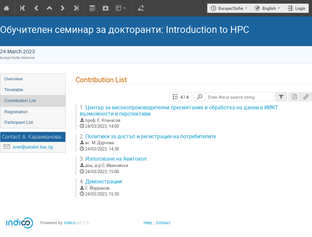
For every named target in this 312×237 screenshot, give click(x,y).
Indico (70, 222)
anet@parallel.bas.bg (33, 147)
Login (300, 8)
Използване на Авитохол (113, 158)
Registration (16, 111)
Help (148, 222)
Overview (13, 78)
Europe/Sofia (230, 8)
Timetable (13, 89)
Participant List (18, 122)
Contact (163, 222)
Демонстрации (101, 181)
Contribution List (20, 100)
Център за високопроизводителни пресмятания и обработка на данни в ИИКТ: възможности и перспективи (179, 110)
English (269, 8)
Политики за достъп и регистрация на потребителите (148, 136)
